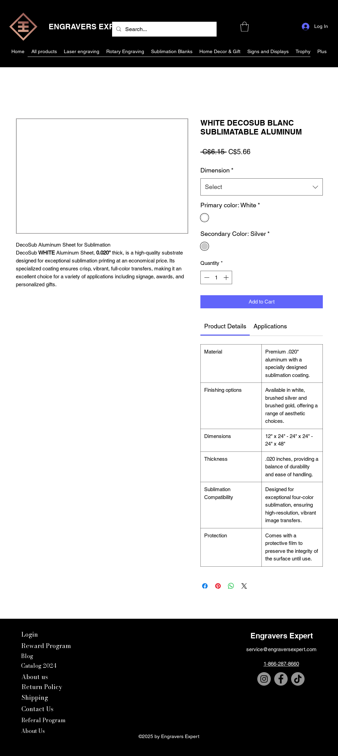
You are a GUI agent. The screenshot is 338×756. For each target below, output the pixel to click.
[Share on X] (244, 586)
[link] (225, 326)
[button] (244, 27)
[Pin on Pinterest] (218, 586)
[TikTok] (298, 679)
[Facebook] (281, 679)
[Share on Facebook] (205, 586)
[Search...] (163, 29)
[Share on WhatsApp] (231, 586)
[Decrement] (206, 277)
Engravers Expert (281, 635)
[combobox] (261, 187)
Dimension (216, 170)
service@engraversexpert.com (281, 649)
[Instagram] (264, 679)
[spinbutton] (216, 277)
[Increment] (226, 277)
